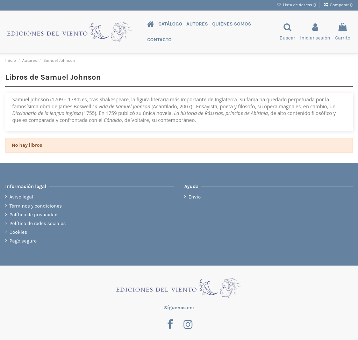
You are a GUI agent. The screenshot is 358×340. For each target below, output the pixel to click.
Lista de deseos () (297, 4)
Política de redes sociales (37, 223)
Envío (194, 197)
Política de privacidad (33, 215)
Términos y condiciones (35, 206)
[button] (170, 24)
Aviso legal (21, 197)
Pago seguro (23, 241)
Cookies (18, 232)
